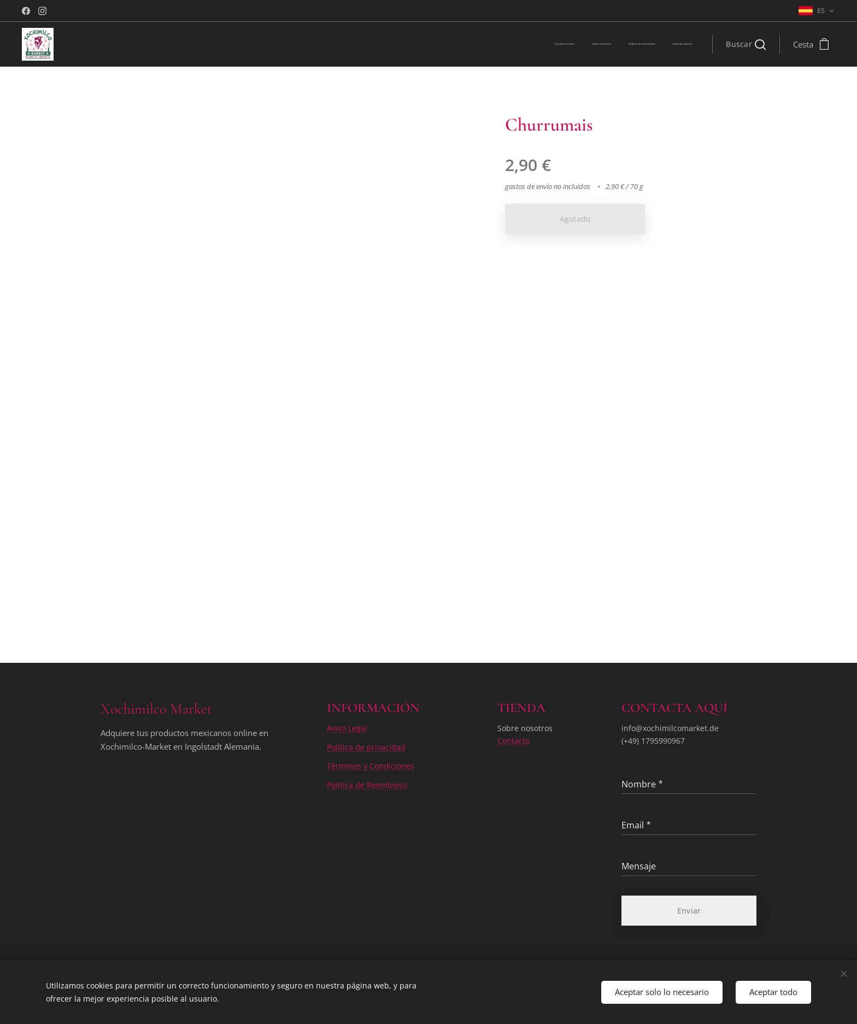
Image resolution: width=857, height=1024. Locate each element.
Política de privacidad (366, 746)
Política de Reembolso (367, 784)
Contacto (513, 740)
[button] (745, 44)
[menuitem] (643, 44)
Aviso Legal (347, 728)
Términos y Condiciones (370, 766)
